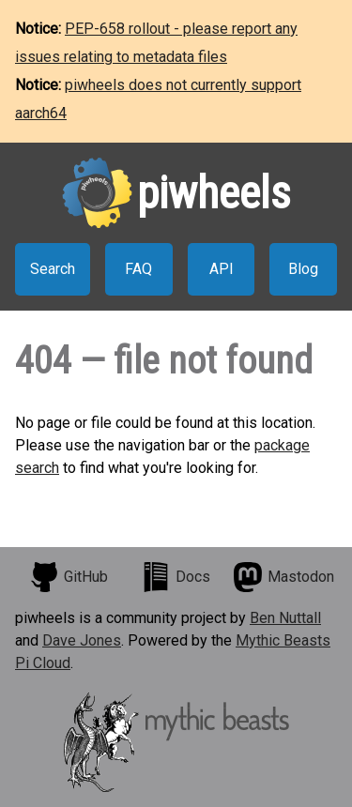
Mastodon (283, 577)
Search (52, 269)
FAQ (138, 269)
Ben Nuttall (285, 618)
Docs (175, 577)
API (221, 269)
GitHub (68, 577)
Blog (303, 269)
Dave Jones (81, 640)
